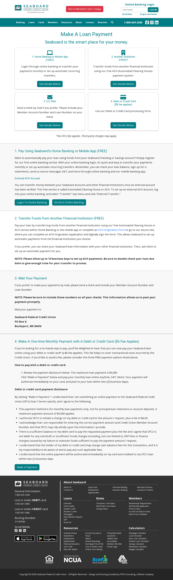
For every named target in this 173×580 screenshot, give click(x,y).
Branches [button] (102, 22)
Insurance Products (145, 490)
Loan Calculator (135, 536)
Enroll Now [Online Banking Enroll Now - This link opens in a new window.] (127, 14)
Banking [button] (20, 22)
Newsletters (69, 536)
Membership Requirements (140, 503)
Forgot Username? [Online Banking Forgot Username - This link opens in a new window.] (148, 14)
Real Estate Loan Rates (106, 506)
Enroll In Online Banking (69, 202)
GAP (65, 519)
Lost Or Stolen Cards (94, 546)
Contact (90, 22)
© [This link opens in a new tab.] (30, 574)
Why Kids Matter (70, 549)
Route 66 (67, 522)
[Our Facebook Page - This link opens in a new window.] (147, 22)
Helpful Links (112, 538)
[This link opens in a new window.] (73, 558)
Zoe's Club (68, 546)
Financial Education (72, 544)
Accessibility (112, 541)
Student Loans (70, 509)
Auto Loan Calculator (137, 538)
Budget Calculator (136, 549)
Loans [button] (31, 22)
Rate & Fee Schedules (138, 514)
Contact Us (68, 490)
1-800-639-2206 (133, 22)
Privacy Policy (134, 509)
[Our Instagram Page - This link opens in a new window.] (152, 22)
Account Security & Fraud (139, 511)
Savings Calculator (136, 544)
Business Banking (120, 490)
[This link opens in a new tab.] (24, 538)
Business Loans (70, 511)
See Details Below (49, 84)
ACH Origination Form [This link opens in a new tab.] (111, 230)
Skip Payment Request (73, 517)
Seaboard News (70, 533)
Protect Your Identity (94, 549)
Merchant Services (144, 487)
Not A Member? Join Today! (84, 9)
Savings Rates (102, 509)
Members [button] (53, 22)
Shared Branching (92, 541)
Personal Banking (120, 487)
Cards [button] (41, 22)
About (79, 22)
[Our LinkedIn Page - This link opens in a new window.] (156, 22)
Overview (67, 503)
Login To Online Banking (32, 202)
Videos (88, 538)
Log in (153, 9)
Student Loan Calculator (139, 541)
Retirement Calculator (138, 546)
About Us (67, 487)
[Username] (134, 9)
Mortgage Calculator (137, 533)
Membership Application (139, 506)
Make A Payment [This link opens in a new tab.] (27, 467)
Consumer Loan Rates (105, 503)
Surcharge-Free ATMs (94, 544)
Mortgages (68, 514)
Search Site (92, 487)
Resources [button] (66, 22)
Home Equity (69, 506)
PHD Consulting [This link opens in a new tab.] (128, 574)
